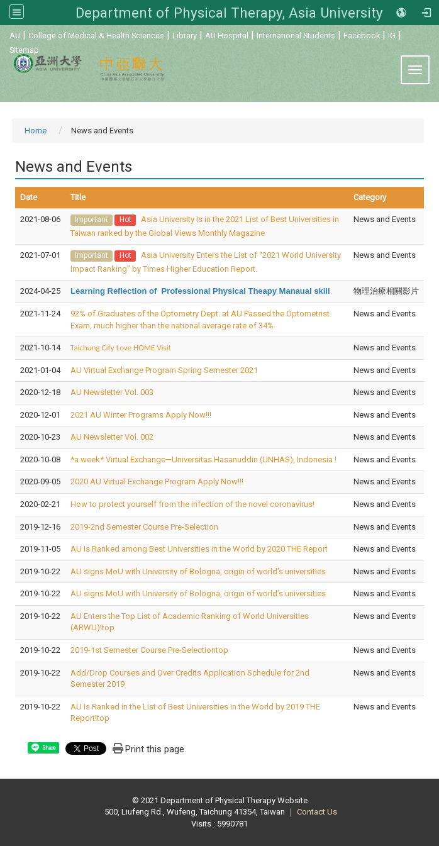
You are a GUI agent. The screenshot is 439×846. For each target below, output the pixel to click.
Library (184, 35)
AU (14, 35)
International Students (296, 35)
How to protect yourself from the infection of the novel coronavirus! (192, 504)
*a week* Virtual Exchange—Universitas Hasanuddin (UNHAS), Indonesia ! (203, 459)
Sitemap (24, 50)
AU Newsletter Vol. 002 (111, 437)
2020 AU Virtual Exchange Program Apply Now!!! (156, 481)
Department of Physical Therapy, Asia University (229, 12)
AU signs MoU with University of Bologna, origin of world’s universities (198, 571)
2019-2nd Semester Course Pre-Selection (144, 527)
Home (36, 130)
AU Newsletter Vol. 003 (111, 392)
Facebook (361, 35)
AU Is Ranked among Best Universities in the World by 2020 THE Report (199, 549)
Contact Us (317, 811)
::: (3, 33)
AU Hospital (226, 35)
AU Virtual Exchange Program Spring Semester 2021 (164, 370)
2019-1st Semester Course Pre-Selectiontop (149, 650)
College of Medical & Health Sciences (96, 35)
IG (392, 35)
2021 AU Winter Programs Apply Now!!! (140, 415)
